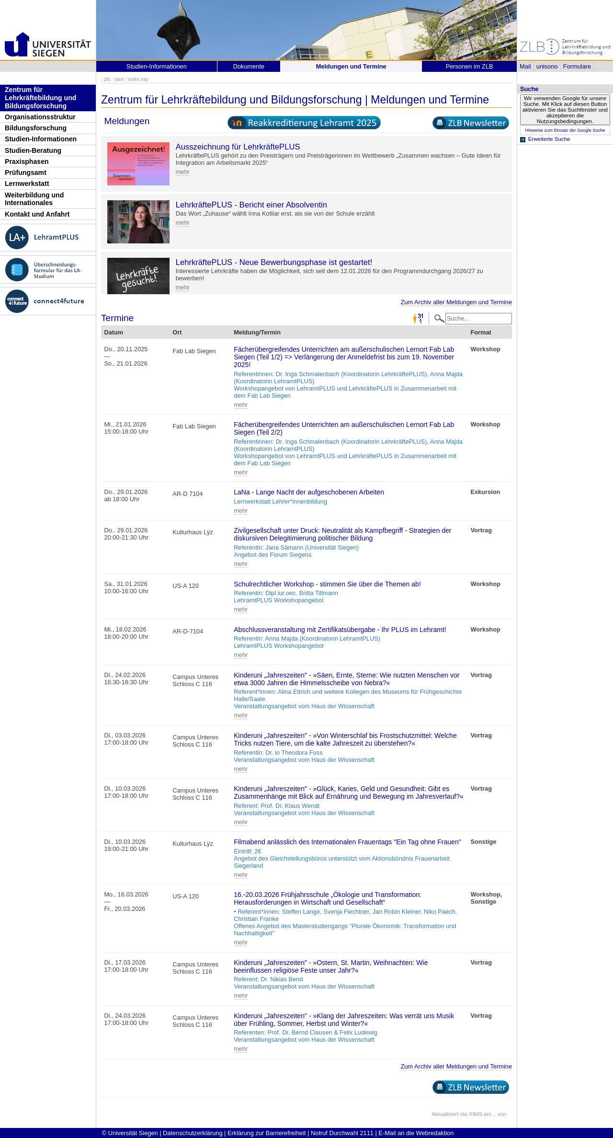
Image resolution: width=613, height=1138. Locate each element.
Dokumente (248, 66)
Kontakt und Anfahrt (37, 214)
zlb (107, 79)
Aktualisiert (444, 1114)
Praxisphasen (27, 161)
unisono (547, 66)
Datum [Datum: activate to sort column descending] (113, 332)
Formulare (577, 66)
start (119, 79)
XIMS (475, 1114)
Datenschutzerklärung (192, 1133)
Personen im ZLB (469, 66)
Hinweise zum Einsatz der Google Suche (565, 130)
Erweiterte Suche (549, 139)
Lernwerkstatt (27, 183)
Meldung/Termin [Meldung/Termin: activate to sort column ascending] (257, 332)
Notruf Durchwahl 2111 (342, 1133)
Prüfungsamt (25, 172)
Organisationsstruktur (40, 117)
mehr (183, 171)
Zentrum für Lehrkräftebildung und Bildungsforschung (40, 97)
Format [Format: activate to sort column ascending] (480, 332)
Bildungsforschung (36, 128)
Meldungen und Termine (351, 66)
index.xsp (138, 79)
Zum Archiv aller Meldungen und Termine (456, 302)
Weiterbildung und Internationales (34, 199)
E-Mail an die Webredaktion (416, 1133)
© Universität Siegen (130, 1133)
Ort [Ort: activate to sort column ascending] (177, 332)
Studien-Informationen (41, 139)
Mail (525, 66)
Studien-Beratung (33, 150)
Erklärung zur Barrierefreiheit (266, 1133)
